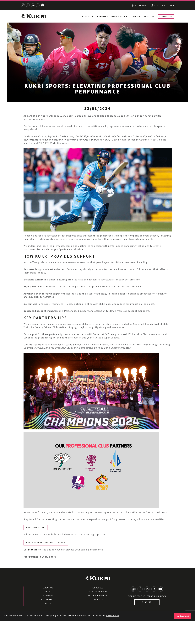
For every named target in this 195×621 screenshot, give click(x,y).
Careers (48, 603)
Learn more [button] (112, 615)
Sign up (147, 602)
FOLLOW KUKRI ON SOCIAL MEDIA (45, 542)
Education (88, 16)
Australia (139, 5)
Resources (97, 587)
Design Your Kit (120, 16)
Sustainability (48, 599)
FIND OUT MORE (35, 527)
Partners (102, 16)
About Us (149, 16)
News (48, 591)
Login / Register (162, 5)
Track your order (97, 595)
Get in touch (31, 549)
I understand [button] (182, 616)
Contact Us (166, 16)
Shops (136, 16)
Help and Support (97, 591)
